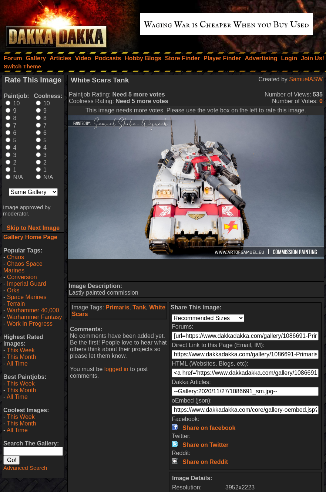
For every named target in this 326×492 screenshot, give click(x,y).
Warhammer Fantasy (34, 317)
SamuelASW (306, 79)
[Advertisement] (195, 270)
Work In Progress (30, 323)
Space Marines (27, 297)
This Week (20, 350)
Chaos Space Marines (23, 267)
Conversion (22, 277)
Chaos (15, 257)
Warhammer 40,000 (33, 310)
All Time (17, 363)
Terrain (16, 304)
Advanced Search (25, 468)
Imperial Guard (26, 284)
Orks (13, 290)
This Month (21, 357)
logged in (116, 369)
